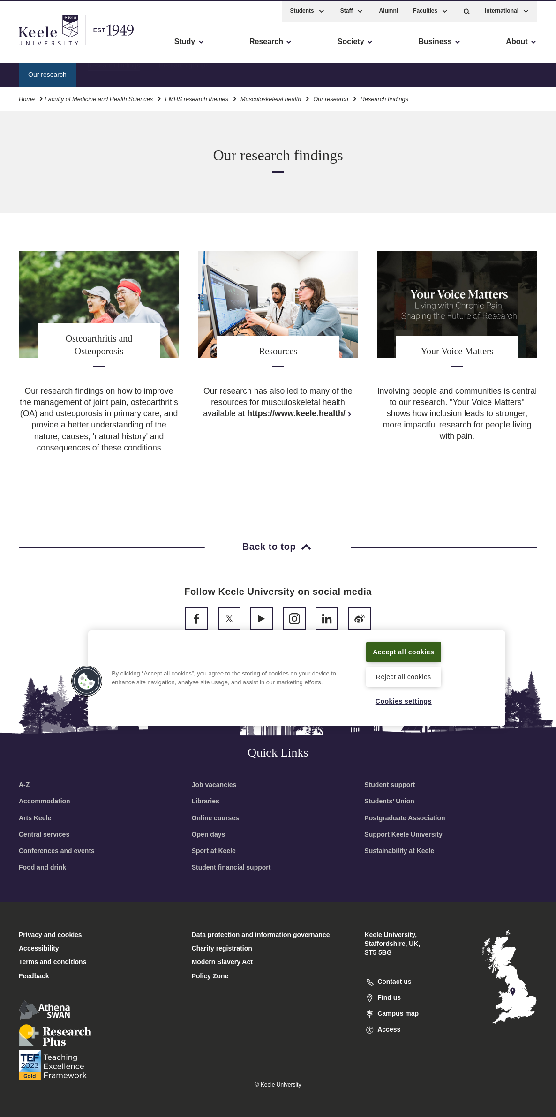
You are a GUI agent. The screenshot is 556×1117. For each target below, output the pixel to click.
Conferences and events (57, 851)
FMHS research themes (196, 97)
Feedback (34, 976)
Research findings (114, 72)
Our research (330, 97)
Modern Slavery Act (222, 962)
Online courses (215, 818)
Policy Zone (210, 976)
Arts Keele (35, 818)
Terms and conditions (52, 962)
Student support (389, 784)
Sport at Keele (214, 851)
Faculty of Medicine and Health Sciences (99, 97)
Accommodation (44, 801)
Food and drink (42, 867)
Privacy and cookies (50, 934)
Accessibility (39, 948)
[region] (296, 672)
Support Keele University (403, 834)
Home (27, 97)
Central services (44, 834)
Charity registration (222, 948)
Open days (208, 834)
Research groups (184, 72)
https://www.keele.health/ (300, 413)
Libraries (205, 801)
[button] (466, 9)
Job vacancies (214, 784)
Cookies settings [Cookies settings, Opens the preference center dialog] (403, 701)
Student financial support (231, 867)
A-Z (24, 784)
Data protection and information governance (261, 934)
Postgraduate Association (404, 818)
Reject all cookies (403, 676)
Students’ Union (389, 801)
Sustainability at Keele (399, 851)
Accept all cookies (403, 646)
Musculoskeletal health (270, 97)
